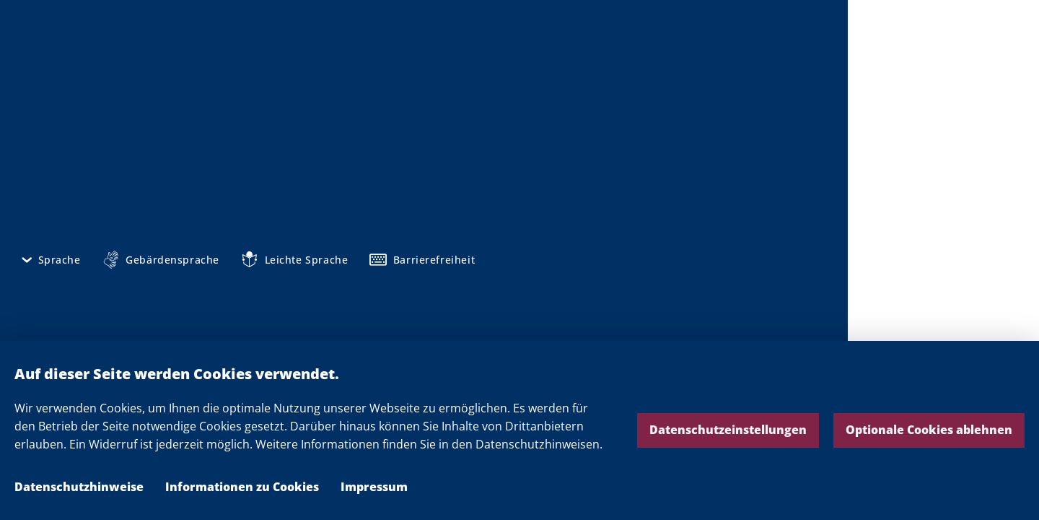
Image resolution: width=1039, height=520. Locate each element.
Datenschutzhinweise (79, 487)
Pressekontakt (404, 311)
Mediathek (393, 291)
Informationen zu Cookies (242, 487)
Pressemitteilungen (419, 271)
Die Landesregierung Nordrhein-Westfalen (943, 50)
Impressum (374, 487)
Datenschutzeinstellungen (728, 430)
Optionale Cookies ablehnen (929, 430)
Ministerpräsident (415, 331)
